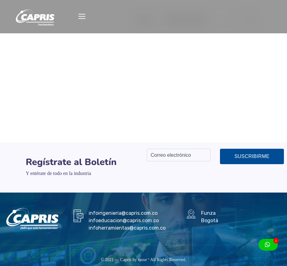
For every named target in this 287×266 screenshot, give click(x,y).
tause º (144, 259)
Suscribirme (251, 156)
